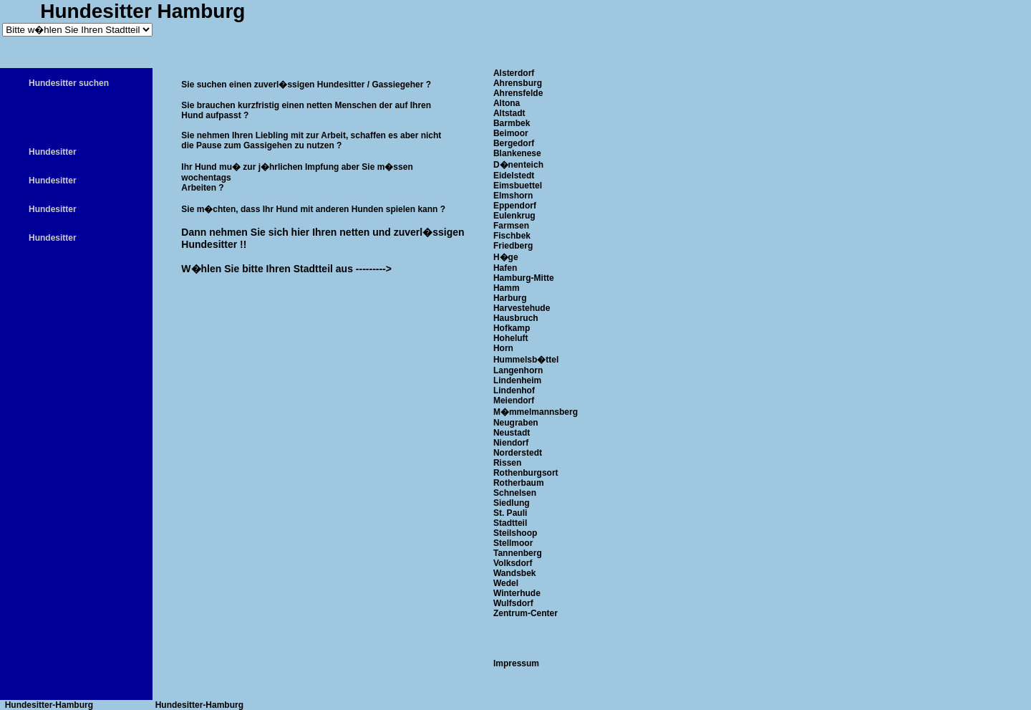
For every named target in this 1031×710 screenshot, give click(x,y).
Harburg (510, 298)
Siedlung (511, 503)
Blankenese (517, 153)
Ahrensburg (517, 83)
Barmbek (511, 123)
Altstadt (509, 113)
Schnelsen (514, 493)
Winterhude (517, 593)
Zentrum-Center (525, 613)
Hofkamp (511, 328)
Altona (506, 103)
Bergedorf (513, 143)
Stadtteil (510, 523)
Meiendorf (513, 400)
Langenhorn (518, 370)
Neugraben (515, 423)
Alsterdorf (513, 73)
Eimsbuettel (517, 186)
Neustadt (511, 433)
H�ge (505, 257)
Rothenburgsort (525, 473)
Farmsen (511, 226)
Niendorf (510, 443)
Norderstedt (517, 453)
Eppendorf (514, 206)
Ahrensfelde (518, 93)
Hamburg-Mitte (523, 278)
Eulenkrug (514, 216)
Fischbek (512, 236)
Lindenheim (517, 380)
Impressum (516, 663)
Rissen (507, 463)
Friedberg (513, 246)
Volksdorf (512, 563)
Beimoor (510, 133)
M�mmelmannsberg (535, 412)
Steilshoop (515, 533)
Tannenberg (517, 553)
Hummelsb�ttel (525, 360)
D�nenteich (518, 165)
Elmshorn (513, 196)
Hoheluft (510, 338)
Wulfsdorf (513, 603)
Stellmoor (513, 543)
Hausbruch (515, 318)
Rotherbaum (518, 483)
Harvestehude (521, 308)
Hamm (506, 288)
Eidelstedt (513, 176)
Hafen (505, 268)
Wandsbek (514, 573)
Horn (503, 348)
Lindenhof (514, 390)
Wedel (505, 583)
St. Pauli (510, 513)
